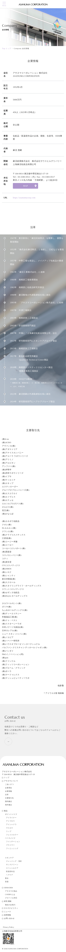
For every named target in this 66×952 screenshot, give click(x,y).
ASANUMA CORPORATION (18, 949)
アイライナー (11, 818)
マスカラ (9, 828)
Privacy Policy (8, 927)
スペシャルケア (12, 868)
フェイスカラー (12, 835)
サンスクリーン (12, 864)
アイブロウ (10, 821)
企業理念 (8, 788)
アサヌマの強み (11, 891)
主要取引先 (9, 798)
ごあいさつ (9, 784)
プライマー (10, 845)
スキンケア (9, 858)
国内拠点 (8, 801)
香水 (7, 878)
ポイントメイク (11, 814)
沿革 (7, 795)
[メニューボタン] (4, 4)
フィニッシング (12, 848)
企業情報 (8, 791)
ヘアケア (9, 875)
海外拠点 (8, 805)
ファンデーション (13, 841)
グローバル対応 (11, 898)
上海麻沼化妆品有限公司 (12, 931)
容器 (7, 882)
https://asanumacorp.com (24, 198)
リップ (8, 831)
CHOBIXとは (10, 894)
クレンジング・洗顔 (14, 861)
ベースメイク (10, 838)
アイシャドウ (11, 824)
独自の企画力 (10, 905)
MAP (25, 186)
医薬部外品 (10, 871)
